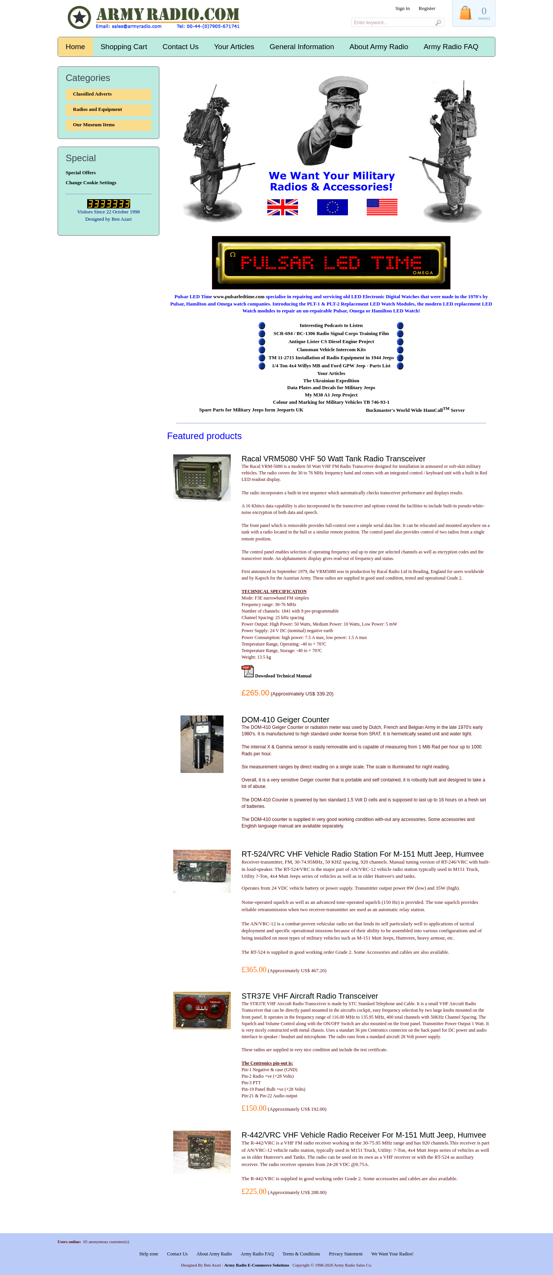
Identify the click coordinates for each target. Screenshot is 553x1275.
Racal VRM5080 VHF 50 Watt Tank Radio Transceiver (334, 458)
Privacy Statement (346, 1254)
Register (427, 8)
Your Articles (234, 47)
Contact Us (180, 47)
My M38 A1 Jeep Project (331, 395)
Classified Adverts (92, 94)
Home (75, 47)
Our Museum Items (94, 124)
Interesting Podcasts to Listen (331, 325)
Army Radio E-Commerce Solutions (256, 1265)
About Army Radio (378, 47)
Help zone (148, 1254)
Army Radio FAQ (451, 47)
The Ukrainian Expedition (331, 380)
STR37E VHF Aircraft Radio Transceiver (310, 996)
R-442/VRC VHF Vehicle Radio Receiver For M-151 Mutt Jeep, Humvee (364, 1135)
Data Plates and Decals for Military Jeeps (331, 387)
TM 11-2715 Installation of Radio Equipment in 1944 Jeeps (331, 357)
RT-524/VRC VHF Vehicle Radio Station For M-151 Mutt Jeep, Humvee (363, 854)
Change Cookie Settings (91, 182)
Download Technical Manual (283, 676)
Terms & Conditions (301, 1254)
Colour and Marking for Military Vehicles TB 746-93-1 (331, 402)
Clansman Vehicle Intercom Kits (331, 349)
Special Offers (81, 172)
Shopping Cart (124, 47)
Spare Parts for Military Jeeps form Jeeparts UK (251, 410)
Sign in (403, 8)
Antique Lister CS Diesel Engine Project (331, 341)
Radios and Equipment (97, 109)
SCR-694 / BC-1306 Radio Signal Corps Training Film (331, 333)
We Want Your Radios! (392, 1254)
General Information (302, 47)
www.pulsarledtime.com (239, 296)
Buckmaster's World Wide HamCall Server (415, 410)
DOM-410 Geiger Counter (285, 719)
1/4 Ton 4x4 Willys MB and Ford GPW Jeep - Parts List (331, 365)
